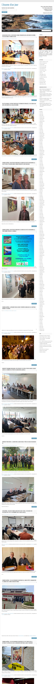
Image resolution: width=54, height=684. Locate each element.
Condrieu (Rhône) (21, 635)
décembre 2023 (42, 150)
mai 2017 (41, 260)
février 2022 (41, 181)
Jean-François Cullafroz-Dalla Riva (8, 68)
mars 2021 (41, 196)
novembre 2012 (42, 330)
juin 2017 (41, 259)
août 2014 (41, 305)
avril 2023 (41, 161)
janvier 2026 (41, 115)
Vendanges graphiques (32, 635)
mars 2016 (41, 280)
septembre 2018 (42, 238)
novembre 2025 (42, 118)
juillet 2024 (41, 140)
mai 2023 (41, 160)
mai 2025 (41, 126)
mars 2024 (41, 146)
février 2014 (41, 313)
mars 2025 (41, 129)
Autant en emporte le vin (17, 645)
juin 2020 (41, 209)
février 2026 (41, 114)
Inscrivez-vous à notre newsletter (8, 8)
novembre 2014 (42, 301)
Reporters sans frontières (43, 350)
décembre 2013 (42, 316)
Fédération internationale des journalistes (46, 346)
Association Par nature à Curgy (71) (45, 335)
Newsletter (41, 78)
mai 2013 (41, 322)
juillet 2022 (41, 174)
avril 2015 (41, 295)
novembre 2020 (42, 202)
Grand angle (41, 74)
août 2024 (41, 139)
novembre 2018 (42, 235)
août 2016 (41, 273)
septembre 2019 (42, 221)
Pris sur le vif (23, 30)
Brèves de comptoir (42, 63)
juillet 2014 (41, 306)
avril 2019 (41, 228)
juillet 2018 (41, 241)
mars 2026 (41, 112)
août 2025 (41, 122)
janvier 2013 (41, 327)
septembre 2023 (42, 154)
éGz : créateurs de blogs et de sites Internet (46, 341)
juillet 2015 (41, 291)
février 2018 (41, 248)
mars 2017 (41, 263)
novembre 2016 (42, 269)
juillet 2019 (41, 224)
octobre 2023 (42, 153)
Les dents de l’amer (15, 30)
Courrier (3, 69)
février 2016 (41, 281)
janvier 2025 (41, 132)
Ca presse (15, 38)
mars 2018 (41, 246)
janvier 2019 (41, 232)
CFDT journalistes (42, 339)
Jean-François (10, 38)
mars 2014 (41, 312)
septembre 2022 (42, 171)
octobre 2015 (42, 287)
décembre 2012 (42, 329)
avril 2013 (41, 323)
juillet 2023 (41, 157)
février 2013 (41, 326)
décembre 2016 (42, 267)
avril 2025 (41, 128)
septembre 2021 (42, 188)
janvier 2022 (41, 182)
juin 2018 (41, 242)
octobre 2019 (42, 220)
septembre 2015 (42, 288)
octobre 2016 (42, 270)
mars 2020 (41, 213)
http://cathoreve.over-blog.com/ (44, 349)
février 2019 (41, 231)
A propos (29, 30)
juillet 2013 (41, 319)
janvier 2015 (41, 299)
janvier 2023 (41, 165)
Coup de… (8, 30)
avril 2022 (41, 178)
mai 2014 (41, 309)
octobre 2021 (42, 186)
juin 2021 (41, 192)
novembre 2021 (42, 185)
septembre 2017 (42, 255)
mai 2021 (41, 193)
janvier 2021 (41, 199)
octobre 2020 (42, 203)
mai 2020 (41, 210)
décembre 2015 (42, 284)
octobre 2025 (42, 119)
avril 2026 (41, 111)
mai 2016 (41, 277)
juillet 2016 (41, 274)
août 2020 (41, 206)
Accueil (4, 30)
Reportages (41, 82)
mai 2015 (41, 294)
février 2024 (41, 147)
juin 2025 (41, 125)
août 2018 (41, 239)
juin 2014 (41, 308)
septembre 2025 (42, 121)
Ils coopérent (41, 75)
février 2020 (41, 214)
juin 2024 (41, 142)
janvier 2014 (41, 315)
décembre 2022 (42, 167)
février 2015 (41, 298)
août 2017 (41, 256)
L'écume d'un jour (10, 4)
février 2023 (41, 164)
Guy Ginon (41, 347)
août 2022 (41, 172)
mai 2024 (41, 143)
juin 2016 (41, 276)
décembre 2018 (42, 234)
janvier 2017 (41, 266)
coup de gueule (42, 68)
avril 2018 (41, 245)
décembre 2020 (42, 200)
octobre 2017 (42, 253)
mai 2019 (41, 227)
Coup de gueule (42, 67)
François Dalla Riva (6, 544)
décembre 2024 (42, 133)
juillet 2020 (41, 207)
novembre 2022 (42, 168)
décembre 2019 (42, 217)
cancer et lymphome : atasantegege (45, 338)
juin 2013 (41, 320)
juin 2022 (41, 175)
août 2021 (41, 189)
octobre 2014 (42, 302)
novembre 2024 (42, 135)
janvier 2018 (41, 249)
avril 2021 (41, 195)
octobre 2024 (42, 136)
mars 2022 (41, 179)
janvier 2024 (41, 149)
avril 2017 (41, 262)
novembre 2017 (42, 252)
